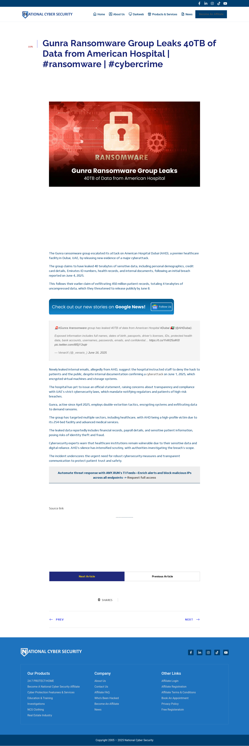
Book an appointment (175, 698)
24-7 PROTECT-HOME (40, 681)
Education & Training (40, 698)
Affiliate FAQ (102, 692)
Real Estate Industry (39, 715)
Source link (56, 508)
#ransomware (78, 328)
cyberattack (154, 374)
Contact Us (101, 686)
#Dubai (164, 328)
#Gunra (63, 328)
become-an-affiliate (106, 704)
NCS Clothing (35, 709)
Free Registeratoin (172, 709)
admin (51, 74)
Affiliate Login (170, 681)
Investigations (36, 704)
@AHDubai (183, 328)
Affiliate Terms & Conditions (178, 692)
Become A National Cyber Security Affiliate (53, 686)
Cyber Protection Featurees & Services (50, 692)
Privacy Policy (170, 704)
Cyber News (71, 74)
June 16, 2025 (97, 352)
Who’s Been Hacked (106, 698)
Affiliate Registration (173, 686)
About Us (100, 681)
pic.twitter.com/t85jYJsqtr (71, 344)
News (97, 709)
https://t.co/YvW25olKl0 (164, 340)
